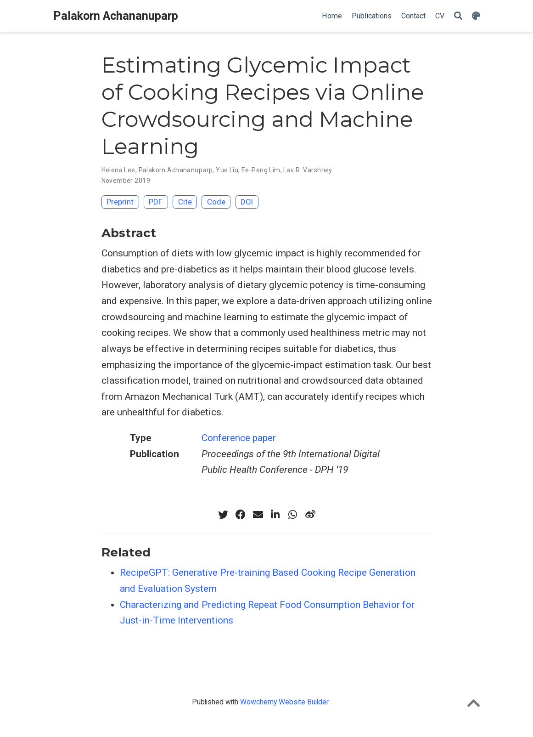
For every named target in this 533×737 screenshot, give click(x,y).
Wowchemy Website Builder (284, 701)
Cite (185, 201)
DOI (247, 201)
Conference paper (239, 437)
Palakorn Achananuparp (115, 16)
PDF (156, 201)
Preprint (120, 201)
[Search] (458, 16)
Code (216, 201)
